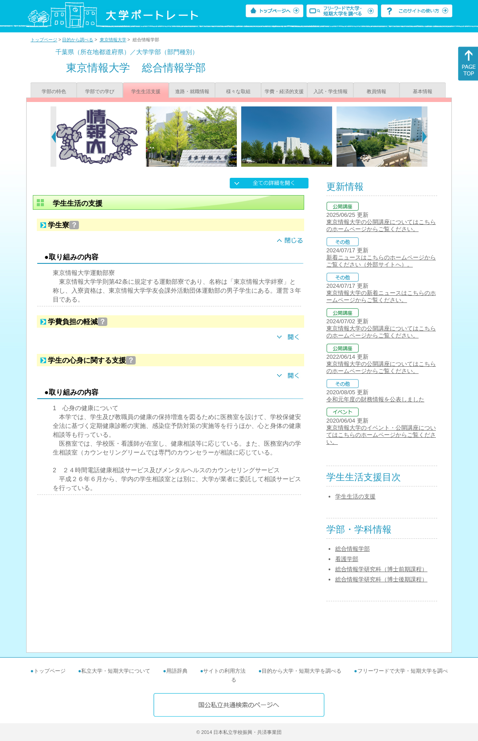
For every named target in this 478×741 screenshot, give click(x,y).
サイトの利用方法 (224, 671)
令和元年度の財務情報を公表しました (375, 399)
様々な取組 (238, 91)
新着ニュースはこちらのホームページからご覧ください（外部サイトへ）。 (381, 261)
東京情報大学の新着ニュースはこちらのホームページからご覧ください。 (381, 296)
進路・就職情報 (192, 91)
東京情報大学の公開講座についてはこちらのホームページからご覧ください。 (381, 225)
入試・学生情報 (330, 91)
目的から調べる (77, 39)
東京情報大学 (113, 39)
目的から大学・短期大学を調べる (301, 671)
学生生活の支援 (355, 496)
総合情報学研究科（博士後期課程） (381, 579)
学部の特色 (54, 91)
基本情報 (422, 91)
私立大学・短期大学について (115, 671)
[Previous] (53, 136)
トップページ (44, 39)
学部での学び (99, 91)
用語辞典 (177, 671)
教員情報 (376, 91)
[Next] (424, 136)
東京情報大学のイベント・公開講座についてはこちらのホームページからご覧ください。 (381, 434)
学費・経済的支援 (284, 91)
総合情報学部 (352, 548)
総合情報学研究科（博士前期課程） (381, 569)
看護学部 (346, 559)
